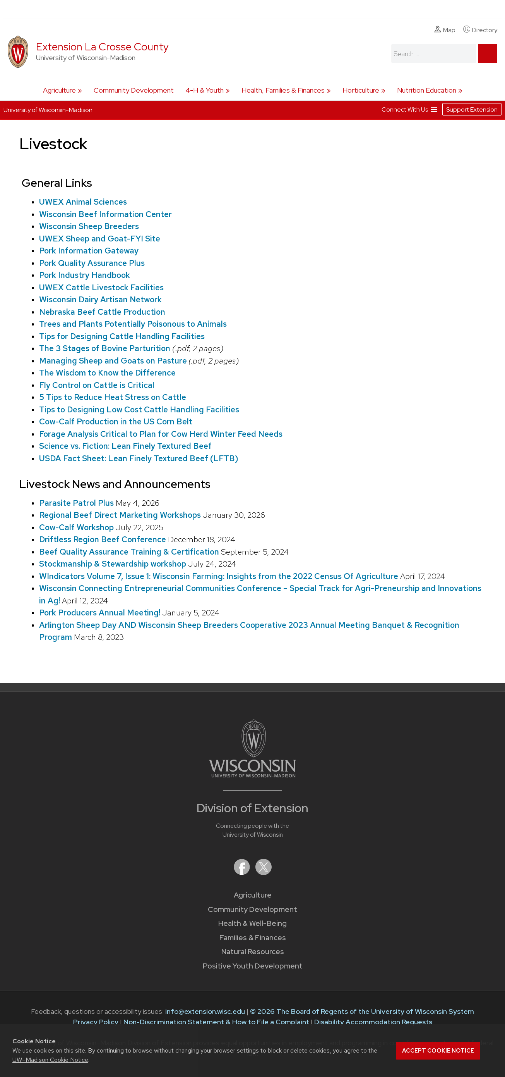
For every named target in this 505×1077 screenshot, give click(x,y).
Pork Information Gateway (89, 250)
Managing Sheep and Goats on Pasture (114, 360)
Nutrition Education (426, 90)
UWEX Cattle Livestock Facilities (101, 287)
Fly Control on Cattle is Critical (96, 385)
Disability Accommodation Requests (373, 1021)
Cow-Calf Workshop (76, 527)
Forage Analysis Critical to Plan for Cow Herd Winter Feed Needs (160, 434)
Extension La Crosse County (102, 46)
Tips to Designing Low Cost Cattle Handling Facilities (139, 409)
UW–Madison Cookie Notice (50, 1060)
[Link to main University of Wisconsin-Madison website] (252, 775)
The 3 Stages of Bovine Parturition (104, 348)
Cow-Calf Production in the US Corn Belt (115, 421)
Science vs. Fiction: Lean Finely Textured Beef (125, 446)
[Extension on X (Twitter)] (263, 872)
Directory (480, 30)
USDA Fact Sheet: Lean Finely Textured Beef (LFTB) (138, 458)
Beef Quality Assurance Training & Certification (129, 551)
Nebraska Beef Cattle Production (102, 312)
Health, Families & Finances (283, 90)
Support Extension (472, 109)
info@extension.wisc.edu (205, 1011)
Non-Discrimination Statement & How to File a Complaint (216, 1021)
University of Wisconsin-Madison (47, 110)
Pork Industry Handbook (84, 275)
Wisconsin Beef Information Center (105, 214)
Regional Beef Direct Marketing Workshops (120, 515)
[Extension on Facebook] (243, 872)
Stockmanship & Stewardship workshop (112, 563)
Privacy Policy (95, 1021)
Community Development (134, 90)
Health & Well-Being (252, 923)
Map (444, 30)
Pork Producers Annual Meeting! (99, 612)
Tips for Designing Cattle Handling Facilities (122, 336)
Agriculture (59, 90)
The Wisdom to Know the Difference (107, 372)
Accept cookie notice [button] (438, 1051)
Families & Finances (252, 938)
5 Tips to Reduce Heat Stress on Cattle (112, 397)
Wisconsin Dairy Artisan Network (100, 299)
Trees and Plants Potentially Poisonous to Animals (133, 324)
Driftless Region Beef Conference (102, 539)
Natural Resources (252, 951)
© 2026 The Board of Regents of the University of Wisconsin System (362, 1011)
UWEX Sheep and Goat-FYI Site (99, 238)
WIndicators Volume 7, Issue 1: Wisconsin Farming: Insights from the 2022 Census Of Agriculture (218, 576)
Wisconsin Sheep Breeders (89, 226)
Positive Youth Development (253, 966)
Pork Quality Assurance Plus (92, 263)
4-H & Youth (204, 90)
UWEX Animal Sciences (83, 201)
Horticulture (360, 90)
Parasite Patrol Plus (76, 503)
